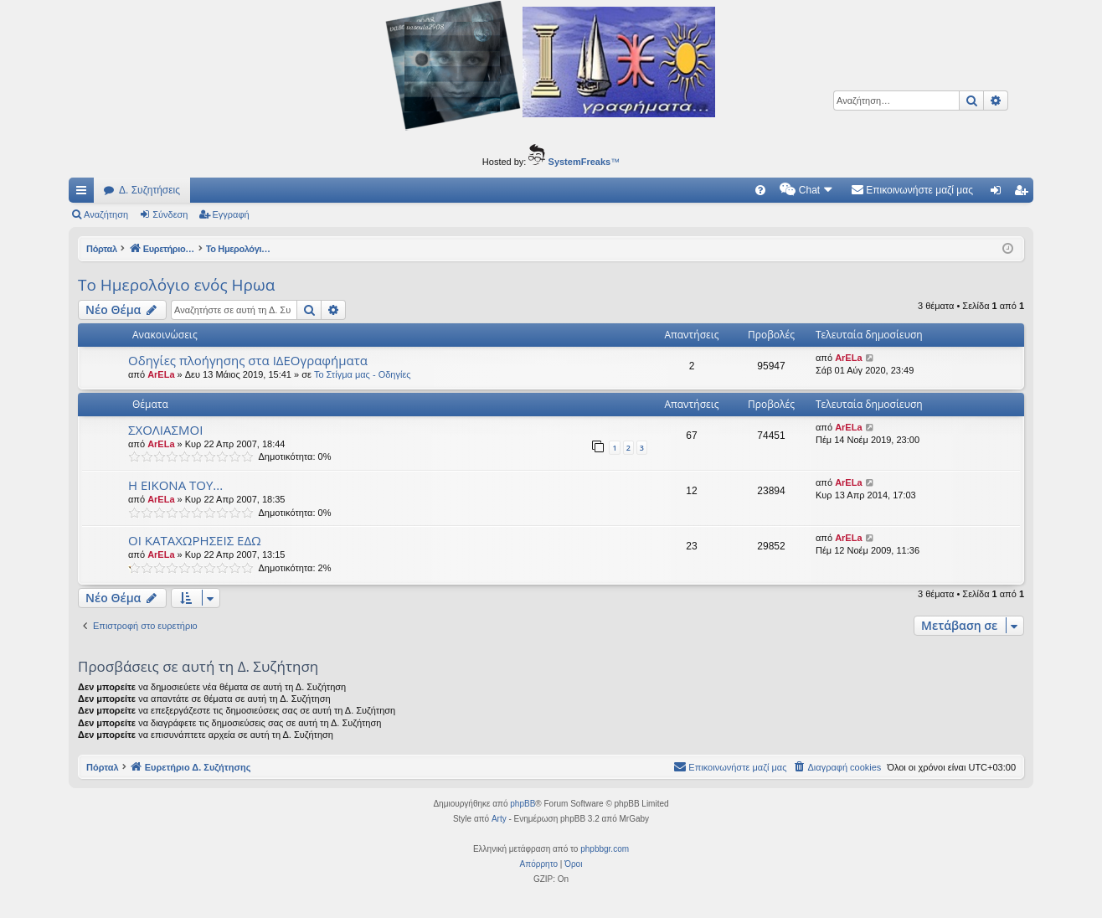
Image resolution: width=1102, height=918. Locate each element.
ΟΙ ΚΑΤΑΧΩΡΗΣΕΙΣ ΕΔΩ (194, 540)
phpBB (522, 803)
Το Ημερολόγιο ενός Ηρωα (176, 285)
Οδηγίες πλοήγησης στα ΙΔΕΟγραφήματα (248, 360)
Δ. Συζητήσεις (149, 190)
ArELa (160, 374)
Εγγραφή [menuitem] (1024, 193)
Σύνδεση (170, 214)
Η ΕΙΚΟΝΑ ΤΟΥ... (175, 485)
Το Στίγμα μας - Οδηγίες (362, 374)
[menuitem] (760, 190)
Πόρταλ (102, 249)
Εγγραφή (231, 214)
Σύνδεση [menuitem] (999, 193)
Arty (499, 818)
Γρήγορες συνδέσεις (84, 193)
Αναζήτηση (106, 214)
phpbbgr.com (604, 849)
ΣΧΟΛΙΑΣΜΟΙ (165, 429)
